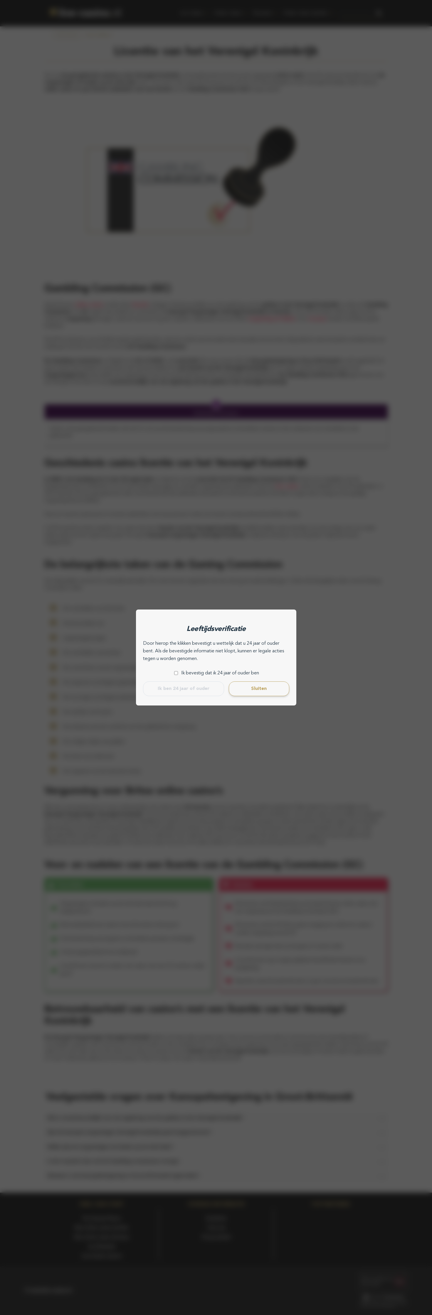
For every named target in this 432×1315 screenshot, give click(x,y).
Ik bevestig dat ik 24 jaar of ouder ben (220, 673)
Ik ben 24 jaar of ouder (183, 688)
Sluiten (259, 688)
